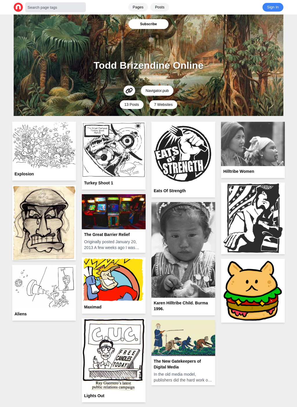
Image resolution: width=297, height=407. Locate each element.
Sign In (273, 7)
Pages (138, 7)
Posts (159, 7)
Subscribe (148, 24)
